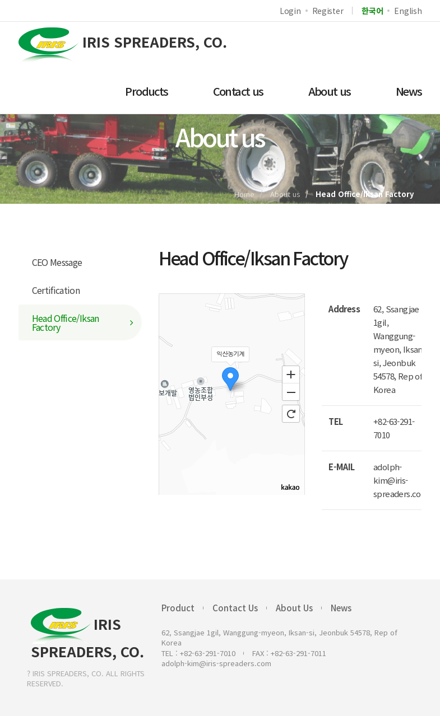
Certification (56, 290)
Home (244, 194)
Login (290, 11)
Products (146, 91)
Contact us (238, 91)
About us (329, 91)
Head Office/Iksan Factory (65, 322)
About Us (294, 608)
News (341, 608)
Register (328, 11)
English (408, 11)
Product (177, 608)
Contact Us (235, 608)
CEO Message (57, 262)
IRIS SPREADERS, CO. (87, 633)
